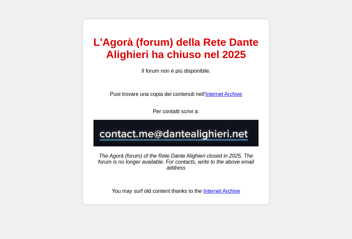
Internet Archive (223, 94)
